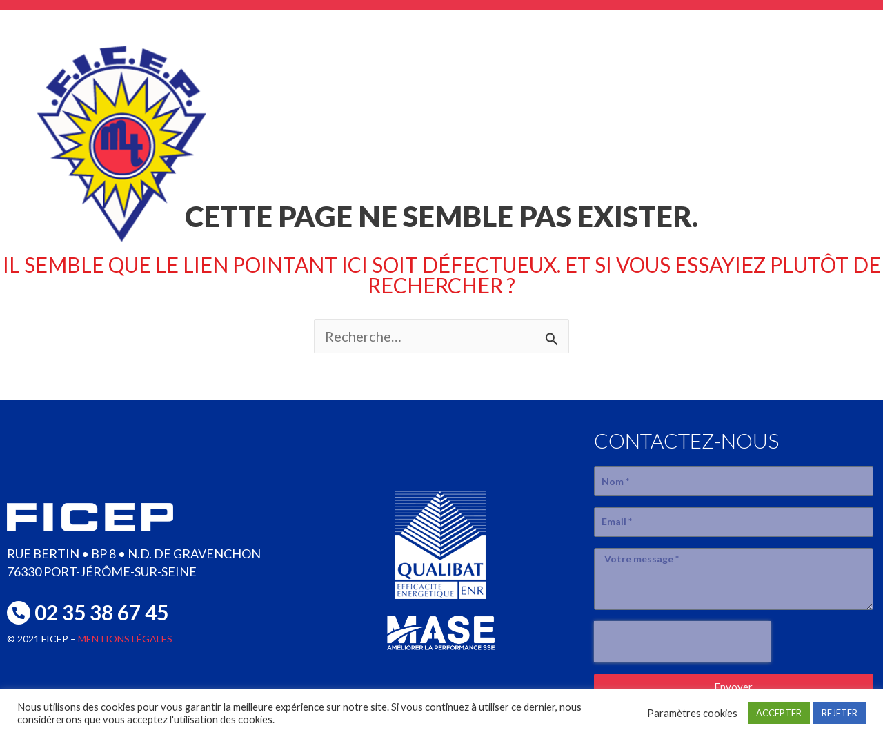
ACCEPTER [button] (779, 712)
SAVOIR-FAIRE (534, 117)
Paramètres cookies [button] (692, 713)
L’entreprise (393, 117)
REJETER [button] (839, 712)
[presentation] (682, 641)
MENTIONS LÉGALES (125, 639)
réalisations (675, 117)
